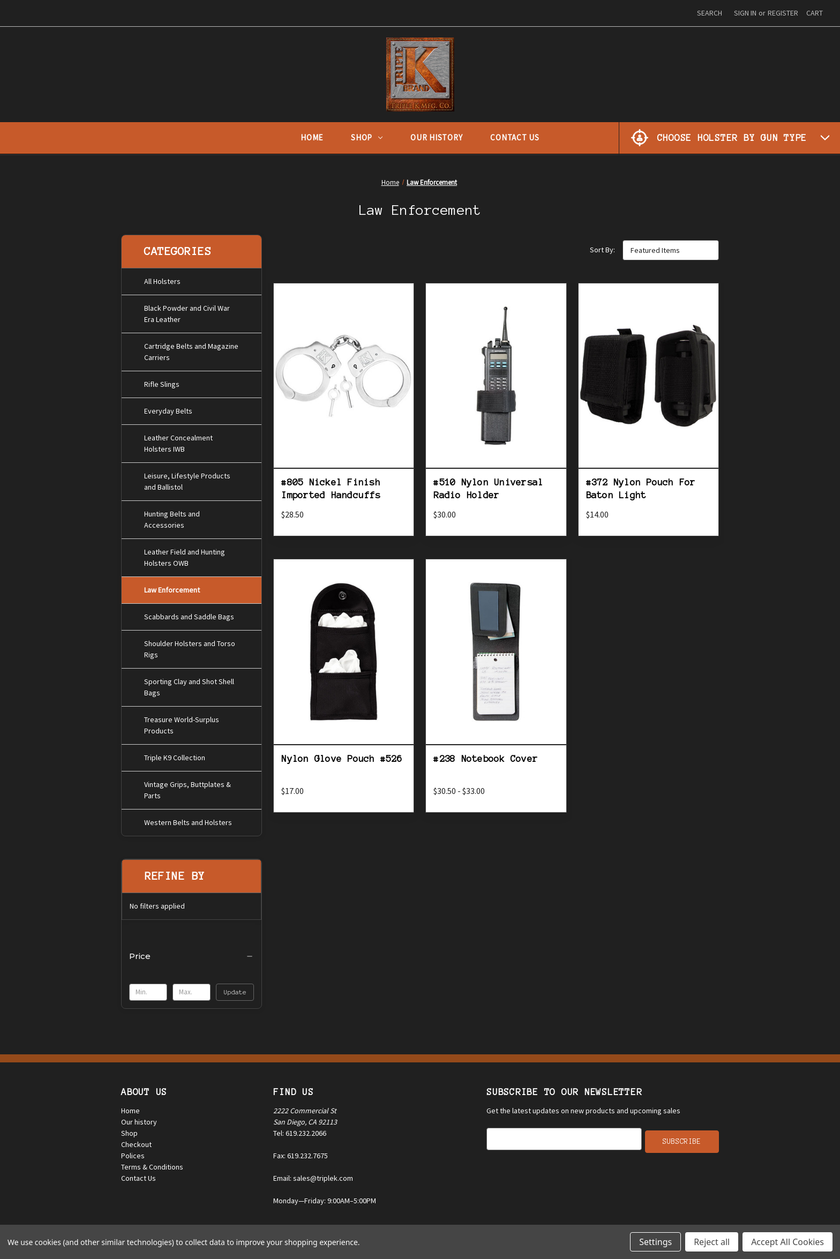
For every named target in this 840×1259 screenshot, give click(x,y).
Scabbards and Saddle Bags (189, 614)
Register (783, 13)
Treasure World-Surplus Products (181, 723)
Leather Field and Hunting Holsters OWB (184, 555)
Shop (366, 137)
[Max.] (191, 990)
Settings (655, 1242)
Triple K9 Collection (174, 755)
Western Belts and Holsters (188, 820)
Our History (436, 137)
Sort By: (602, 249)
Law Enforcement (172, 588)
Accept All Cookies (787, 1242)
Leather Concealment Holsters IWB (178, 441)
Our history (139, 1119)
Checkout (136, 1141)
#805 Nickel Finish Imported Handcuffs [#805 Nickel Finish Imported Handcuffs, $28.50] (330, 488)
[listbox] (670, 250)
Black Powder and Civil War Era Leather (187, 311)
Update (235, 989)
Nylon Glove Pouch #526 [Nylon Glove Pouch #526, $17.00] (341, 758)
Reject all (712, 1242)
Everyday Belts (168, 409)
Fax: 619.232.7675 (300, 1153)
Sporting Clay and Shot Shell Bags (189, 685)
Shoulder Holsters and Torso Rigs (189, 646)
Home (312, 137)
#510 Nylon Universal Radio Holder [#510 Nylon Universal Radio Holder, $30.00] (488, 488)
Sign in (745, 13)
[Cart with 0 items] (814, 13)
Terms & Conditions (152, 1164)
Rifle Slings (161, 382)
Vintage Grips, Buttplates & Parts (187, 787)
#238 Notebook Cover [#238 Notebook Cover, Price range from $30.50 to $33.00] (485, 758)
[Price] (191, 954)
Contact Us (514, 137)
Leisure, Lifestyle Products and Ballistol (187, 479)
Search (709, 13)
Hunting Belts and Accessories (172, 517)
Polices (133, 1153)
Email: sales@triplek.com (313, 1175)
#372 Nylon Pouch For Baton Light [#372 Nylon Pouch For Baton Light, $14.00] (641, 488)
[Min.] (148, 990)
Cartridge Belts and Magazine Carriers (191, 349)
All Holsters (162, 279)
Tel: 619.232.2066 (299, 1130)
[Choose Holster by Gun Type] (729, 137)
